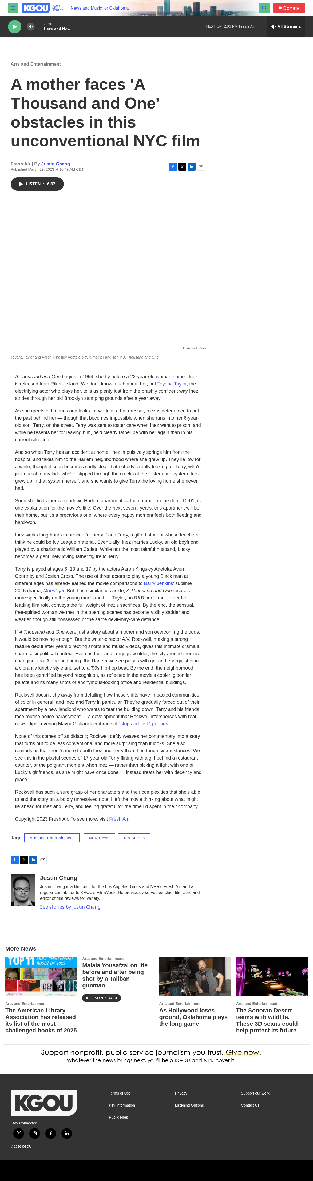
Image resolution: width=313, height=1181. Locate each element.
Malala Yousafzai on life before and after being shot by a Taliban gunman (115, 975)
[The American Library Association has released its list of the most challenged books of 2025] (41, 976)
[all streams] (286, 26)
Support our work (255, 1093)
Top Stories (134, 838)
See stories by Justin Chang (70, 907)
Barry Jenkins (158, 583)
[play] (14, 27)
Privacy (181, 1093)
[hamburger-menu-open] (13, 8)
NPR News (99, 838)
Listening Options (189, 1105)
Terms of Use (120, 1093)
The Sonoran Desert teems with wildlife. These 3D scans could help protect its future (267, 1020)
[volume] (30, 27)
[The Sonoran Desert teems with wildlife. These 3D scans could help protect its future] (272, 976)
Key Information (122, 1105)
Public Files (118, 1117)
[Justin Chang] (23, 890)
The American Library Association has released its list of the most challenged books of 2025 (41, 1020)
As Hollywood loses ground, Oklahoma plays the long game (193, 1017)
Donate (291, 8)
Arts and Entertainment (36, 64)
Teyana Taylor (172, 384)
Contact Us (250, 1105)
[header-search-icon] (264, 8)
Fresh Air (118, 819)
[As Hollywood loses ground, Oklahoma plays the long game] (195, 976)
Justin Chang (55, 163)
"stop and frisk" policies (143, 723)
